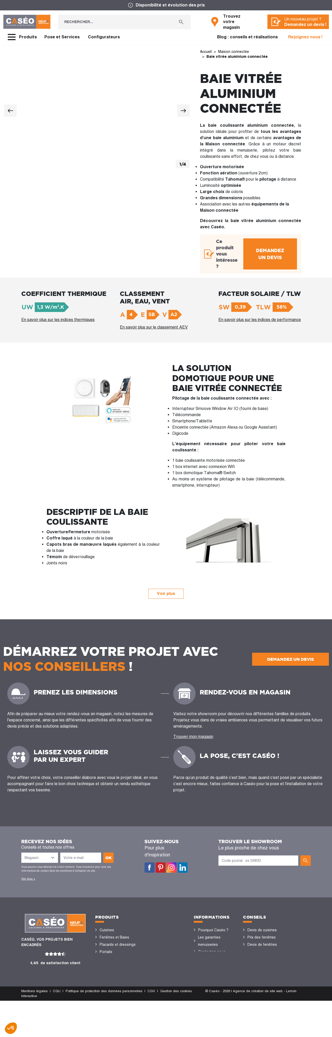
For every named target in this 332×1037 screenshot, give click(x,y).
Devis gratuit (208, 966)
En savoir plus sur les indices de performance (259, 319)
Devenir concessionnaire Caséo (211, 988)
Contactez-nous (212, 952)
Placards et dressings (118, 944)
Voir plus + (28, 878)
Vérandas (107, 988)
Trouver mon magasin (193, 736)
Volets (105, 995)
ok (108, 858)
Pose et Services (62, 36)
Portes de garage (114, 1002)
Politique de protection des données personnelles (104, 1027)
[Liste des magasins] (39, 858)
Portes (105, 959)
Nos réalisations (261, 981)
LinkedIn (183, 867)
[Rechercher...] (115, 22)
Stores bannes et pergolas (114, 977)
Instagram (172, 867)
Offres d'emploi (211, 973)
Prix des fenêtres (261, 937)
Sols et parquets (114, 966)
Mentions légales (34, 1027)
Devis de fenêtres (262, 944)
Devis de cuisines (262, 930)
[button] (11, 1028)
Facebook (149, 867)
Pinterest (161, 867)
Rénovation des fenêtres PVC (260, 955)
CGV (151, 1027)
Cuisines (107, 930)
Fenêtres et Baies (114, 937)
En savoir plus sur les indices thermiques (58, 319)
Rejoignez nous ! (305, 36)
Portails (106, 952)
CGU (56, 1027)
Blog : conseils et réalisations (247, 36)
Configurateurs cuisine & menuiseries (265, 970)
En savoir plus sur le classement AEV (154, 326)
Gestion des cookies (176, 1027)
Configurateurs (104, 36)
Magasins (206, 959)
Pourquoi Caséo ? (213, 930)
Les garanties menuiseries (209, 941)
